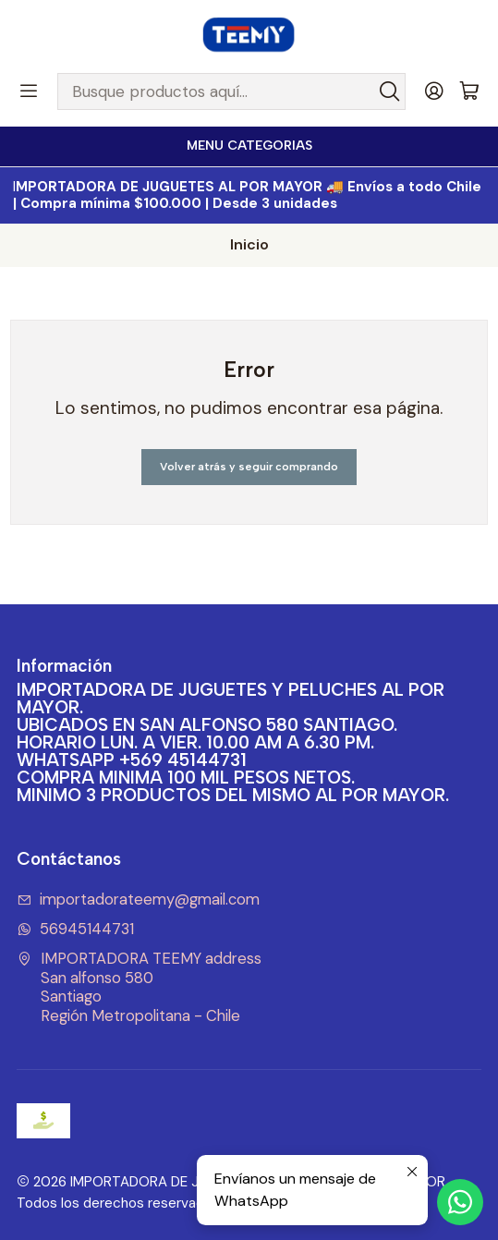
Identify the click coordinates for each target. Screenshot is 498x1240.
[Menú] (28, 91)
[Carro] (469, 92)
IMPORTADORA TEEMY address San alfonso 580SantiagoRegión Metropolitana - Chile (139, 987)
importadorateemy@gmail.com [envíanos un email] (139, 899)
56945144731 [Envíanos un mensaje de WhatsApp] (76, 929)
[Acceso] (434, 91)
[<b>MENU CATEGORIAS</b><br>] (249, 146)
